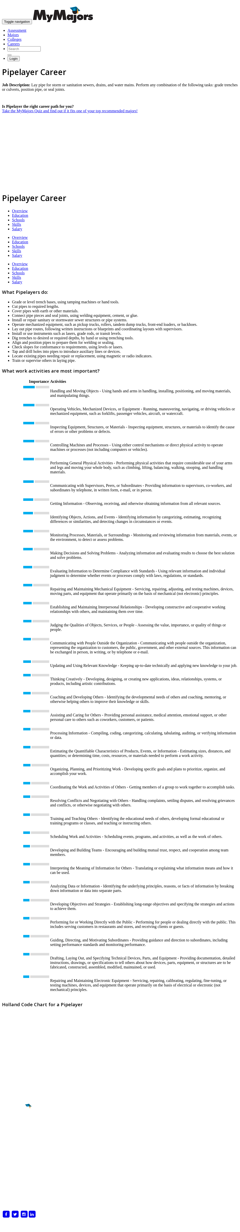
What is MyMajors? (18, 1173)
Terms (7, 1225)
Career (14, 1144)
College (15, 1134)
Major (13, 1123)
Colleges (14, 39)
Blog (6, 1196)
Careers (13, 44)
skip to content (228, 4)
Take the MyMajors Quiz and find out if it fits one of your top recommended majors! (70, 111)
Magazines (10, 1187)
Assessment (16, 30)
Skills (16, 224)
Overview (20, 211)
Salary (17, 229)
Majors (13, 35)
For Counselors (14, 1178)
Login (13, 59)
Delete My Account (17, 1191)
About (8, 1163)
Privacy (21, 1225)
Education (20, 215)
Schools (18, 220)
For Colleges (12, 1182)
